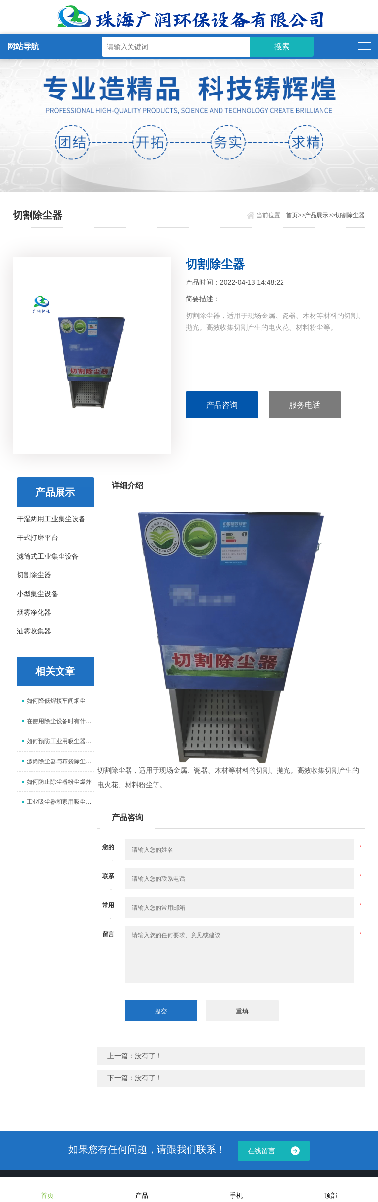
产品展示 (316, 215)
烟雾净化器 (34, 612)
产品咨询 (222, 405)
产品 (141, 1189)
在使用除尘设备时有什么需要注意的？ (60, 721)
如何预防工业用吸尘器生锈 (60, 741)
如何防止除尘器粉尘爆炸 (59, 781)
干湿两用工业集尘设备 (51, 519)
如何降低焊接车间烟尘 (56, 700)
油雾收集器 (34, 631)
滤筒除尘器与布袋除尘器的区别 (60, 761)
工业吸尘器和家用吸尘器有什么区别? (60, 801)
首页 (292, 215)
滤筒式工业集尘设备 (48, 556)
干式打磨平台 (37, 537)
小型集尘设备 (37, 594)
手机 (236, 1189)
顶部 (330, 1189)
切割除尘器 (350, 215)
